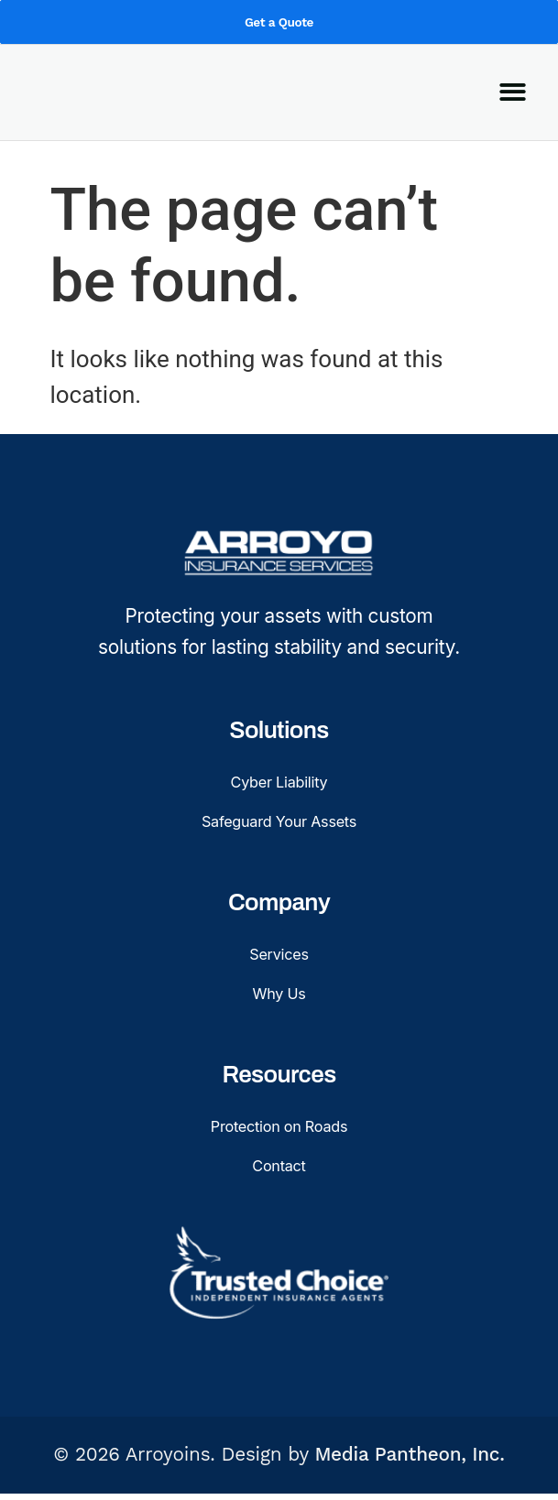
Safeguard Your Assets (278, 821)
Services (279, 955)
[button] (512, 114)
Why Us (279, 995)
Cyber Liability (279, 780)
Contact (279, 1169)
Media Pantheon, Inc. (409, 1462)
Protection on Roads (279, 1130)
